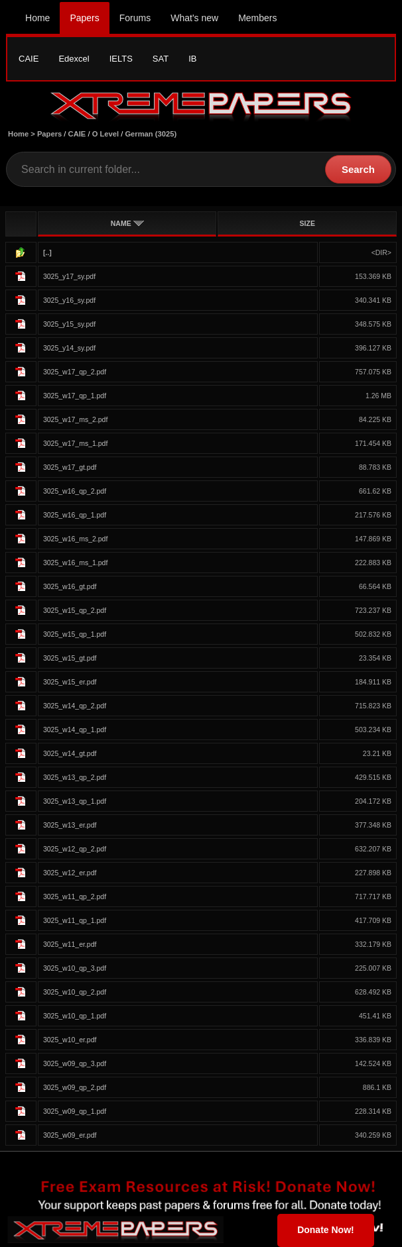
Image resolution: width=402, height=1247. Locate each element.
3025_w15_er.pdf (70, 682)
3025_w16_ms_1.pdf (75, 563)
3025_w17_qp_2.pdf (74, 372)
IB (192, 59)
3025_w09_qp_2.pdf (74, 1087)
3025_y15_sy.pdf (69, 324)
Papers (84, 18)
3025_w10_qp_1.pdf (74, 1016)
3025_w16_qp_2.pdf (74, 491)
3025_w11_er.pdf (70, 944)
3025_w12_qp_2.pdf (74, 849)
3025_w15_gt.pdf (70, 658)
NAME (127, 223)
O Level (105, 134)
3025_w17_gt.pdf (70, 467)
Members (257, 18)
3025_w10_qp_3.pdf (74, 968)
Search (358, 169)
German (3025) (150, 134)
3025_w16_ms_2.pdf (75, 539)
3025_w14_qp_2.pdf (74, 706)
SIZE (307, 223)
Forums (135, 18)
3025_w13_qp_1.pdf (74, 801)
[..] (47, 252)
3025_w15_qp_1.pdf (74, 634)
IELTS (121, 59)
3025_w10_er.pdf (70, 1040)
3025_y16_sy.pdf (69, 300)
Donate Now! (325, 1229)
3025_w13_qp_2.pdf (74, 777)
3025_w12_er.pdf (70, 873)
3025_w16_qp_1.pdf (74, 515)
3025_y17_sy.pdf (69, 276)
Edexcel (73, 59)
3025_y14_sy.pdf (69, 348)
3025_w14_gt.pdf (70, 753)
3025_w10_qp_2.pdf (74, 992)
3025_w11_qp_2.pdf (74, 896)
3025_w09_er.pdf (70, 1135)
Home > (22, 134)
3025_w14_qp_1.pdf (74, 729)
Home (37, 18)
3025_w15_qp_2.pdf (74, 610)
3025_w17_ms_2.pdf (75, 419)
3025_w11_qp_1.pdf (74, 920)
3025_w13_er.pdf (70, 825)
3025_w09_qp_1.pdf (74, 1111)
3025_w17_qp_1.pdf (74, 396)
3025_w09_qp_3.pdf (74, 1063)
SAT (160, 59)
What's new (194, 18)
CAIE (28, 59)
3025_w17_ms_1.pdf (75, 443)
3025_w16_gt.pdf (70, 586)
